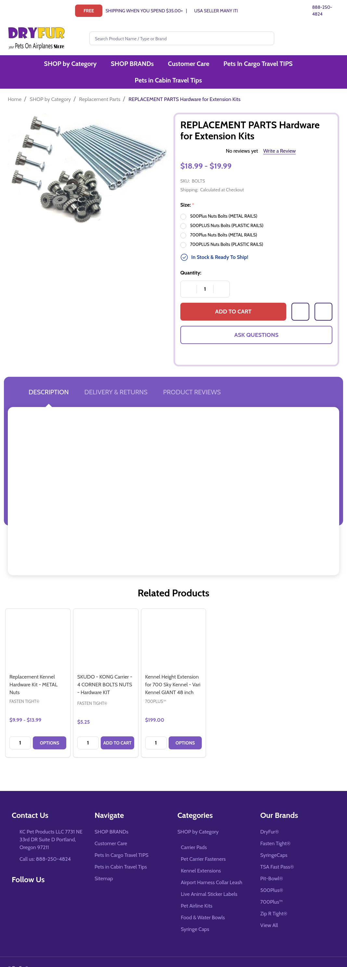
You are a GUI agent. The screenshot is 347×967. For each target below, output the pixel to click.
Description (49, 379)
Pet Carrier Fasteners (203, 846)
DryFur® (269, 818)
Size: (187, 191)
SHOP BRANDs (96, 65)
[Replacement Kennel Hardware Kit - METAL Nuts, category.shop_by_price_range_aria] (37, 627)
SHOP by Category (35, 65)
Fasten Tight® (275, 830)
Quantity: (190, 259)
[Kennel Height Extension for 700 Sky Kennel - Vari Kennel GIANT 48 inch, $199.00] (173, 627)
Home (14, 86)
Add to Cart (233, 298)
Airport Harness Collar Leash (211, 869)
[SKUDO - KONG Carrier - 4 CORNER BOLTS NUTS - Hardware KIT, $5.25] (105, 627)
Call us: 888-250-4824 (45, 846)
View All (269, 912)
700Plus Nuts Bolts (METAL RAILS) (223, 221)
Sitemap (104, 865)
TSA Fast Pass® (277, 853)
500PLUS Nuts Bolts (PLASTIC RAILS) (226, 212)
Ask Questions (256, 321)
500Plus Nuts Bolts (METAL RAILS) (223, 203)
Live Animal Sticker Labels (209, 881)
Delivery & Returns (116, 379)
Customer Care (151, 65)
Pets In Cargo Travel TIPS (219, 65)
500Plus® (271, 877)
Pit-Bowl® (271, 865)
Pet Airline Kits (196, 892)
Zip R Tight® (273, 900)
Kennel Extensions (201, 857)
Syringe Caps (195, 916)
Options (49, 729)
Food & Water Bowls (203, 904)
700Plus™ (271, 888)
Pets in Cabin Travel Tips (300, 65)
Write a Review (279, 137)
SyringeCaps (274, 842)
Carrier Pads (194, 834)
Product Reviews (192, 379)
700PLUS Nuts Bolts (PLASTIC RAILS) (226, 231)
